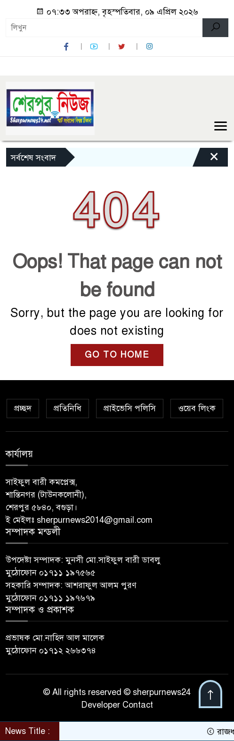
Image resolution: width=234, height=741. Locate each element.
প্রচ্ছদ (23, 408)
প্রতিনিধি (67, 408)
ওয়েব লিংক (197, 408)
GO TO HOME (117, 355)
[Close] (206, 159)
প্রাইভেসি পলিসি (130, 408)
